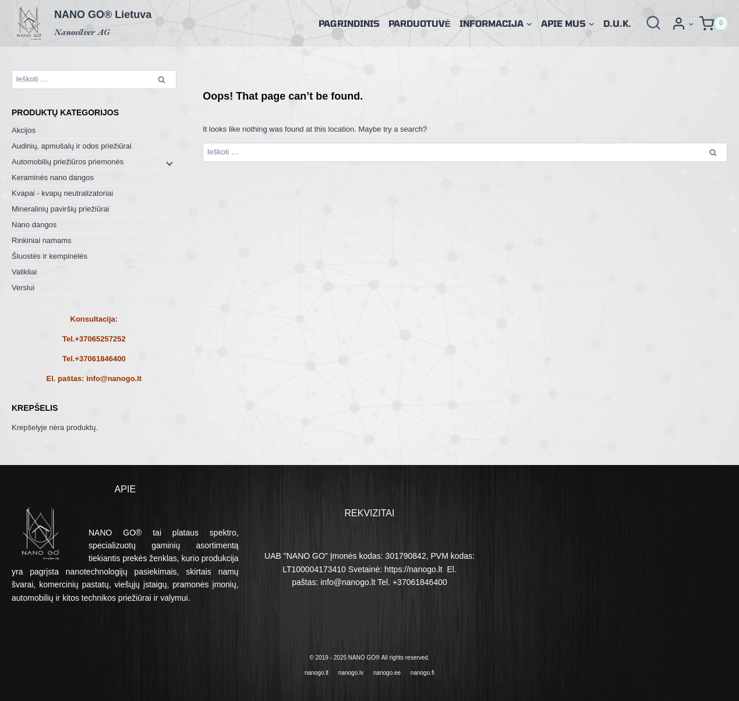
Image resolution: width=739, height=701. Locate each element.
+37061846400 (100, 358)
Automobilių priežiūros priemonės (67, 161)
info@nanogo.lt (114, 378)
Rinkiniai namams (42, 240)
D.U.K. (617, 23)
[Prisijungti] (682, 24)
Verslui (23, 287)
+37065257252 (100, 338)
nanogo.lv (350, 673)
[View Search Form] (653, 23)
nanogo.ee (387, 673)
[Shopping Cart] (713, 23)
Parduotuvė (419, 23)
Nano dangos (34, 224)
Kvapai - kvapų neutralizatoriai (62, 193)
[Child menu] (168, 162)
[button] (691, 23)
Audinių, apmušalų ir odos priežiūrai (72, 146)
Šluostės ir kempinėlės (49, 256)
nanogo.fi (422, 673)
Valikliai (24, 271)
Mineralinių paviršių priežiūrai (60, 209)
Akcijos (24, 130)
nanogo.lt (316, 673)
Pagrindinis (349, 23)
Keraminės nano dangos (53, 177)
